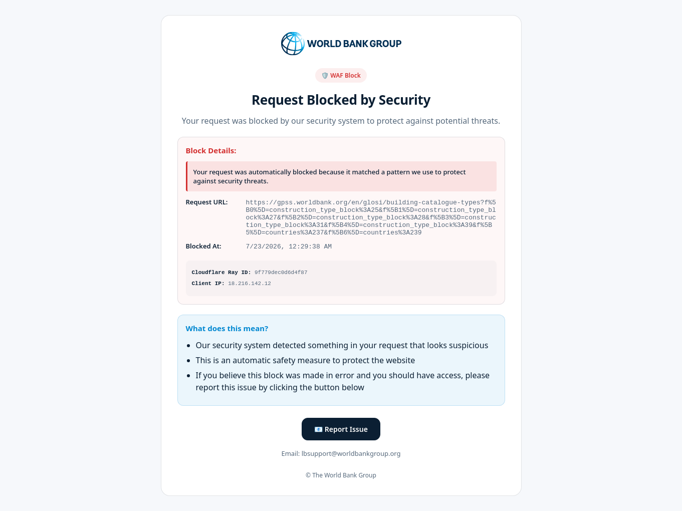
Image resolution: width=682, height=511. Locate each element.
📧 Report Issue (341, 432)
